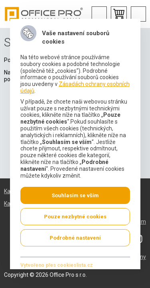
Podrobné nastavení (75, 238)
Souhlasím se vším (75, 195)
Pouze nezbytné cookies (75, 217)
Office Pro (44, 14)
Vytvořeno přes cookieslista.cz (56, 265)
